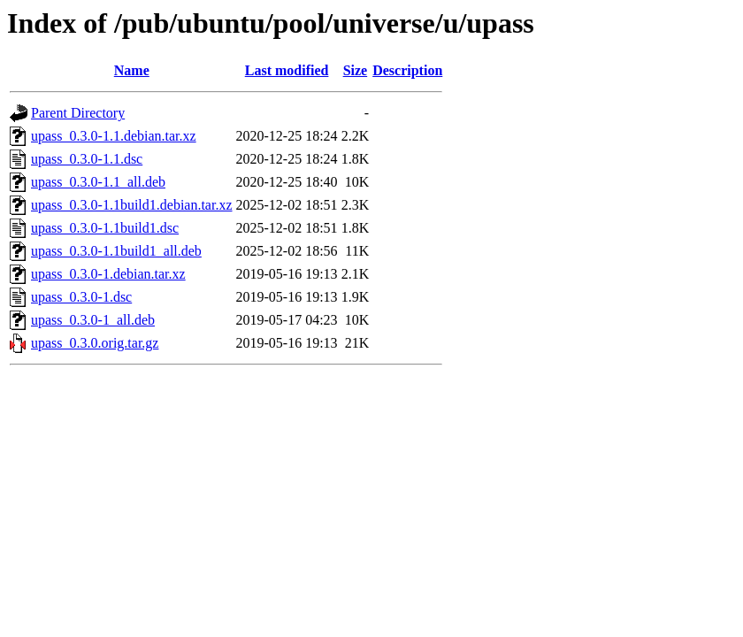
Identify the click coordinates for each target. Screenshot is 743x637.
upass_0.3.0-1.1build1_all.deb (116, 250)
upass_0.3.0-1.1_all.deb (98, 181)
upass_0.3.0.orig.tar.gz (94, 342)
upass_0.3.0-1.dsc (81, 296)
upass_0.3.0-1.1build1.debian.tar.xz (132, 204)
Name (131, 70)
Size (355, 70)
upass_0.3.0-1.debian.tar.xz (108, 273)
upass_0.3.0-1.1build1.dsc (105, 227)
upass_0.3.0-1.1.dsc (86, 158)
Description (407, 70)
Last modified (287, 70)
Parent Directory (78, 112)
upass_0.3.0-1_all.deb (93, 319)
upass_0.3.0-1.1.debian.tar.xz (113, 135)
